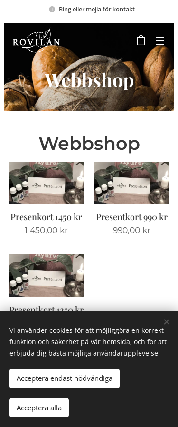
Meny (160, 40)
